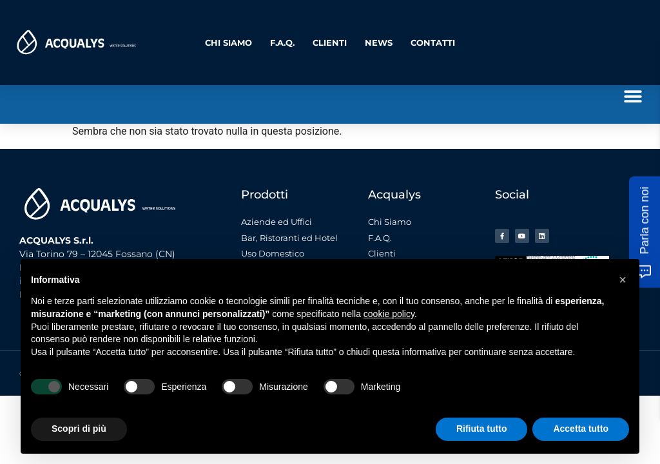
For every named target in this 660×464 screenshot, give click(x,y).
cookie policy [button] (389, 314)
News (379, 42)
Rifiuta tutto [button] (481, 428)
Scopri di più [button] (79, 428)
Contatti (433, 42)
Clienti (330, 42)
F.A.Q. (282, 42)
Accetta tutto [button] (580, 428)
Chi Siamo (228, 42)
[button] (632, 96)
